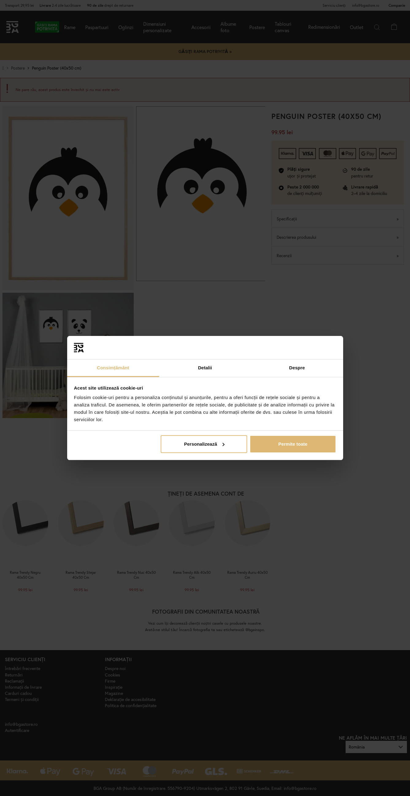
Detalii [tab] (205, 367)
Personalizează (204, 444)
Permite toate (292, 444)
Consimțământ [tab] (113, 367)
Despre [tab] (297, 367)
